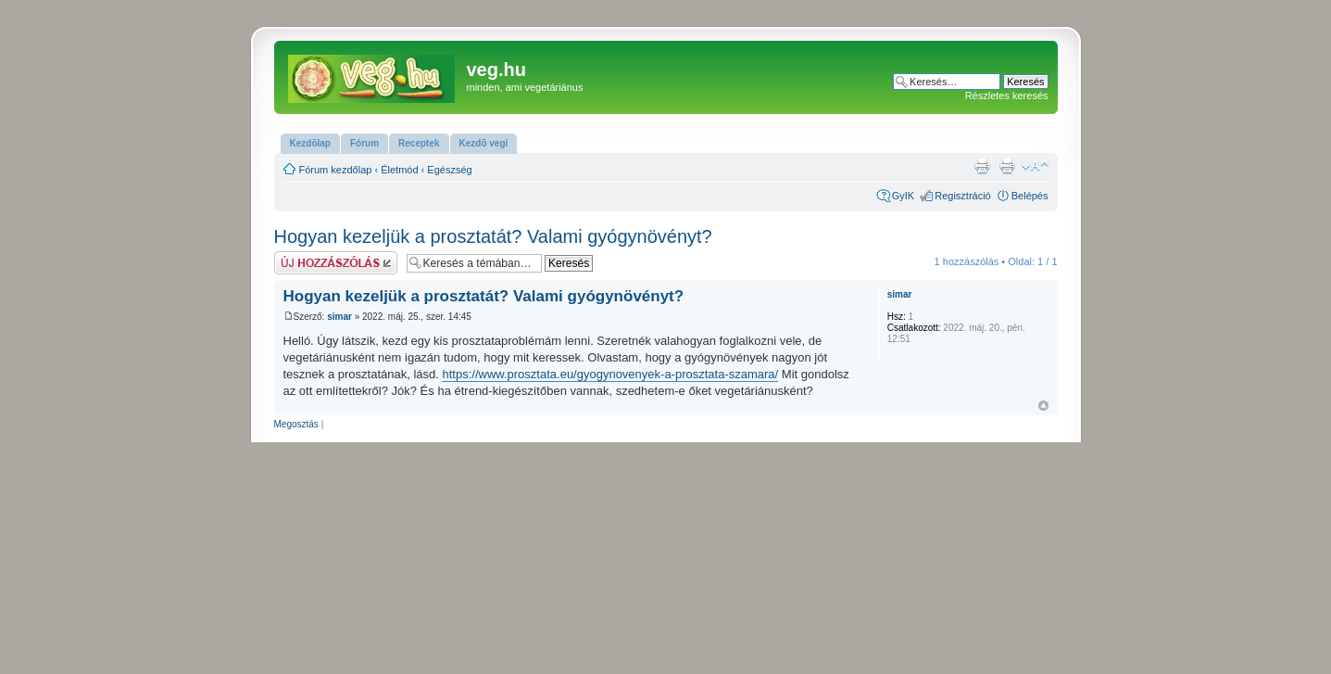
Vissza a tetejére (1043, 406)
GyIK (903, 195)
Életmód (399, 169)
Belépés (1029, 195)
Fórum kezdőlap (335, 169)
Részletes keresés (1006, 95)
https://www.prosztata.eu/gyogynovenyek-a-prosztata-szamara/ (610, 374)
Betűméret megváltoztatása (1035, 166)
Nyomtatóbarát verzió (1007, 166)
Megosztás (296, 424)
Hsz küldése (335, 262)
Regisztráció (963, 195)
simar (339, 317)
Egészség (449, 169)
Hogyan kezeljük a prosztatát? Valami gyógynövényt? (493, 236)
